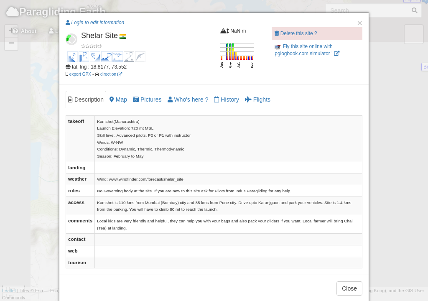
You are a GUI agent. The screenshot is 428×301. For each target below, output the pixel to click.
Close (349, 288)
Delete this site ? (296, 33)
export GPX (80, 74)
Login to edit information (95, 23)
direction (111, 74)
